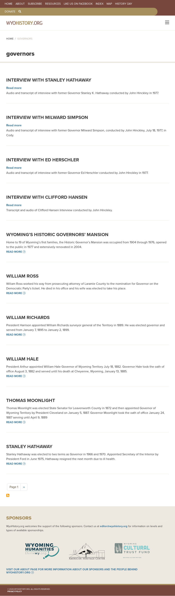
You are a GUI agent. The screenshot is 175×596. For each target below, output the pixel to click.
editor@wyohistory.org (113, 526)
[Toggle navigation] (167, 23)
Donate (10, 11)
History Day (123, 3)
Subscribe (35, 3)
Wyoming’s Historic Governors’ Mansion (57, 234)
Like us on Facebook (78, 3)
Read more (14, 88)
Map (109, 3)
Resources (53, 3)
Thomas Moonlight (30, 400)
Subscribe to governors (7, 495)
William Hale (22, 358)
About (20, 3)
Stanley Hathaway (29, 446)
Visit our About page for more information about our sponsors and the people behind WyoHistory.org (71, 571)
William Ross (22, 276)
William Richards (28, 317)
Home (8, 3)
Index (99, 3)
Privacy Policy (14, 591)
